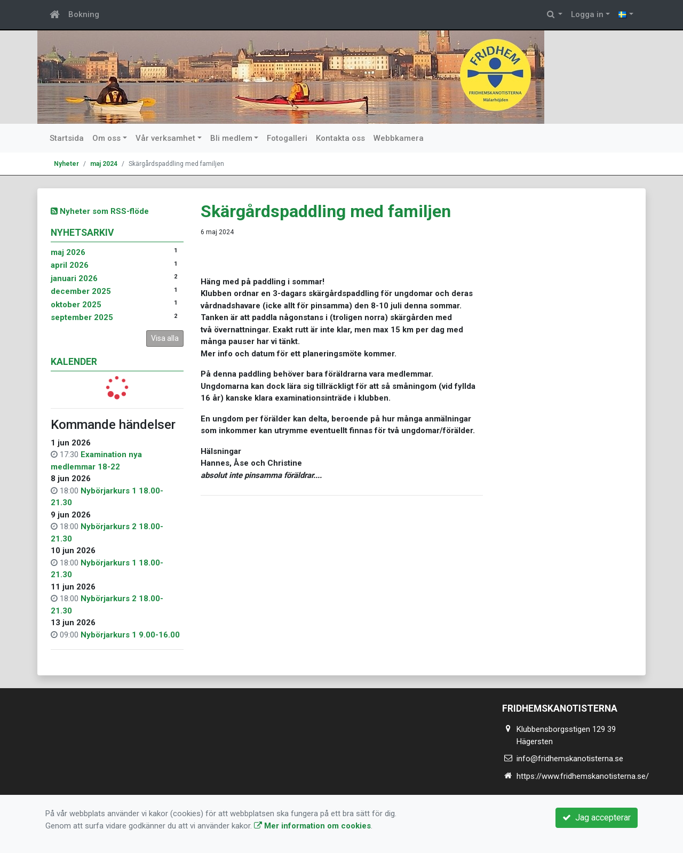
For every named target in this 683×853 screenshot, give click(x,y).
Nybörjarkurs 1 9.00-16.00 (130, 635)
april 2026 (70, 265)
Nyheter (66, 164)
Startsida (67, 138)
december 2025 (81, 291)
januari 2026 (74, 278)
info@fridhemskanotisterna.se (570, 758)
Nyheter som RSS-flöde (100, 211)
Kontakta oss (340, 138)
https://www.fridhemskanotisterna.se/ (583, 776)
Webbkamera (399, 138)
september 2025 (82, 317)
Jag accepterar (596, 817)
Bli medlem (231, 138)
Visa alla (165, 338)
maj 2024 (103, 164)
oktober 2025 (76, 304)
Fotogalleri (287, 138)
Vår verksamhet (165, 138)
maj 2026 (68, 252)
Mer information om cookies (312, 826)
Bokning (83, 14)
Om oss (106, 138)
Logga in (587, 14)
